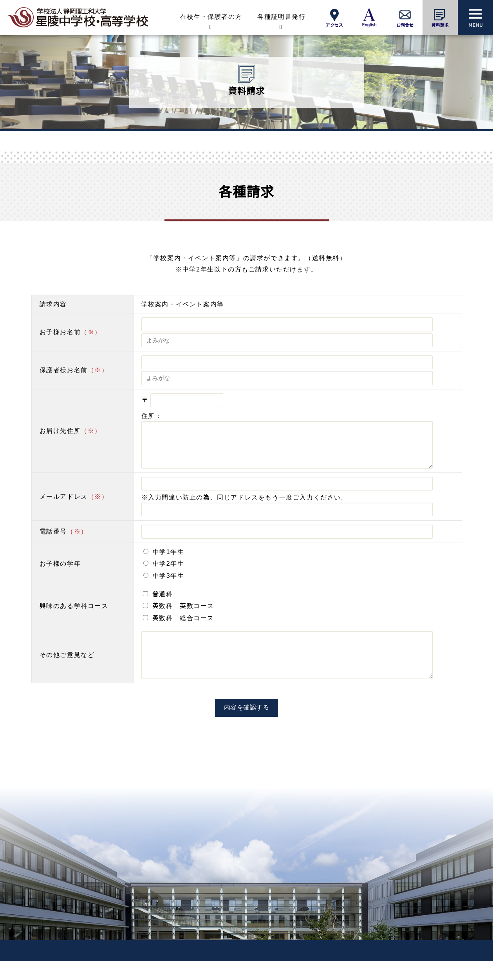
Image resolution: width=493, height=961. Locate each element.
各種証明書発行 (281, 16)
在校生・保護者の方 (211, 16)
